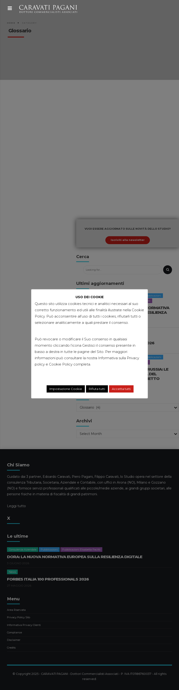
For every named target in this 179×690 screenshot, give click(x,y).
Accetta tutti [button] (121, 389)
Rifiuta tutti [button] (97, 389)
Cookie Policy (60, 364)
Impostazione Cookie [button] (65, 389)
